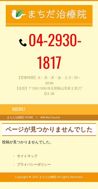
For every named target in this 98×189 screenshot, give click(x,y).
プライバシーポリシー (34, 164)
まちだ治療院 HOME (20, 117)
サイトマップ (27, 156)
